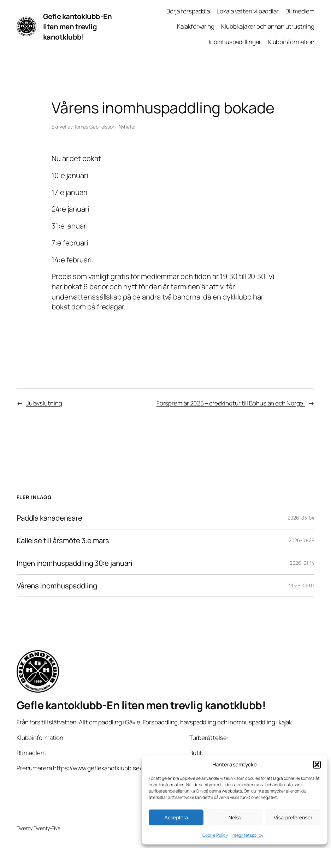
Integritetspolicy (247, 835)
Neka (234, 817)
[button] (316, 764)
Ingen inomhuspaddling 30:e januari (74, 563)
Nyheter (127, 126)
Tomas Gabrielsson (95, 126)
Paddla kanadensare (49, 518)
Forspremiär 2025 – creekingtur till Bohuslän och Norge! (230, 403)
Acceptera (176, 817)
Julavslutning (44, 403)
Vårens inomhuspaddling (57, 586)
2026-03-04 (301, 517)
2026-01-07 (301, 585)
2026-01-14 (302, 562)
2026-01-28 (301, 540)
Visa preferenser (292, 817)
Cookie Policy (215, 835)
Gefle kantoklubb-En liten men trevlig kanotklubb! (77, 26)
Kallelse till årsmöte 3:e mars (63, 540)
